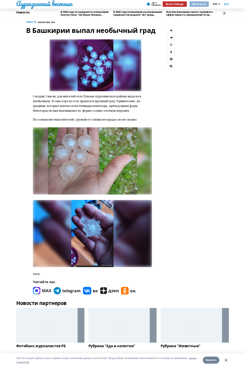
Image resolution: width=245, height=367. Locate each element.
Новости (22, 12)
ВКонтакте (199, 4)
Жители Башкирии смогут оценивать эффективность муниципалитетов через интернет (189, 13)
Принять (211, 360)
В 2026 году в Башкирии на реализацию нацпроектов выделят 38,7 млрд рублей (137, 13)
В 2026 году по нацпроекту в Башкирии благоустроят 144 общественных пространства (85, 13)
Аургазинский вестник (44, 3)
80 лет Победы (175, 4)
